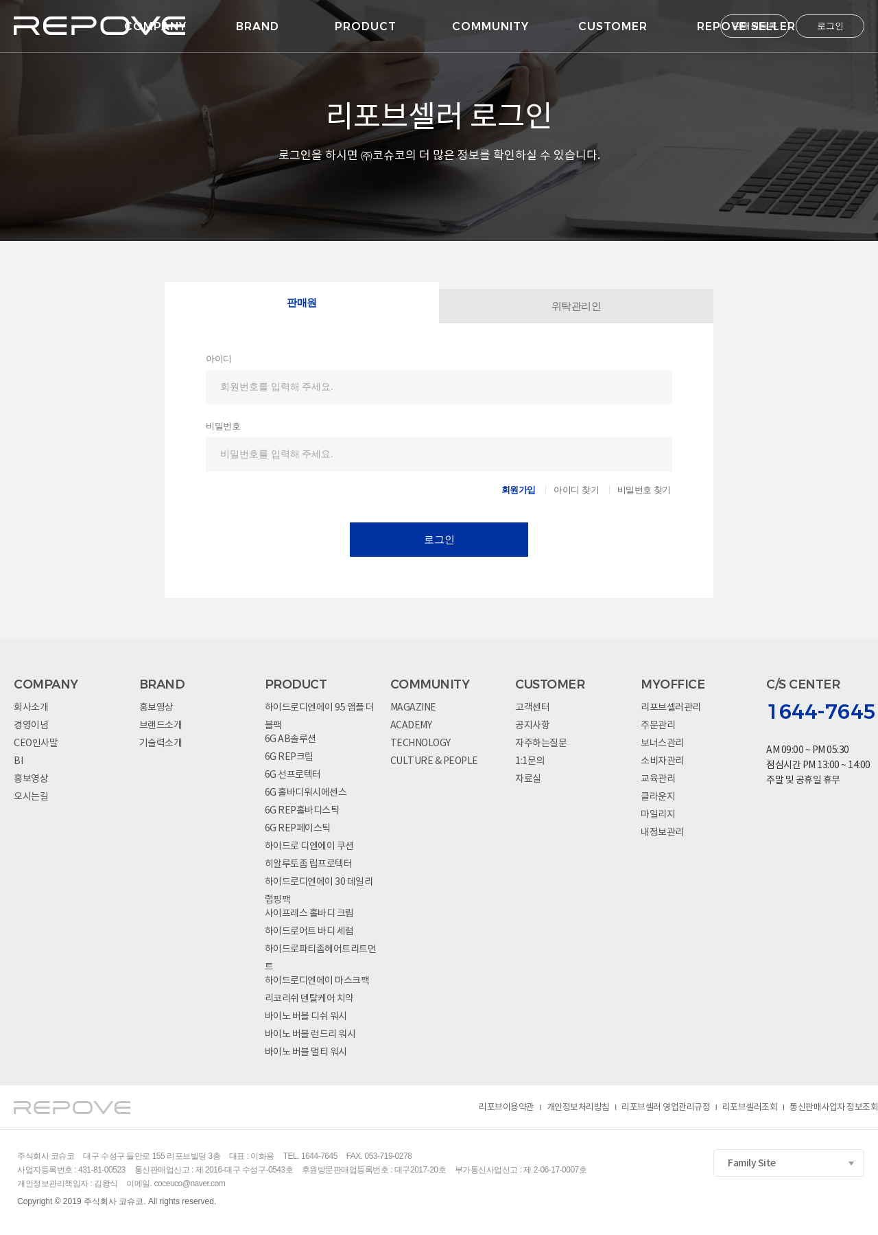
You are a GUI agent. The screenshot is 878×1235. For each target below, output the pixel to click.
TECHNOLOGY (420, 743)
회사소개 (31, 707)
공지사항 (532, 725)
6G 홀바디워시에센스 (306, 792)
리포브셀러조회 (750, 1108)
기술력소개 (160, 743)
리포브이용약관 (506, 1108)
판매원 (302, 302)
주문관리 (658, 725)
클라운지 (658, 797)
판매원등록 (755, 26)
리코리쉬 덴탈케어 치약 (309, 998)
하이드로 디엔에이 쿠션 (309, 846)
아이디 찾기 (576, 490)
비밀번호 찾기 (644, 490)
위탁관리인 (576, 306)
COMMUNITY (490, 26)
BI (18, 761)
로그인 (830, 26)
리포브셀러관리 (671, 707)
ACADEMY (411, 725)
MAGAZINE (413, 707)
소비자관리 (662, 761)
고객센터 (532, 707)
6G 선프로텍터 (293, 775)
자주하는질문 (541, 743)
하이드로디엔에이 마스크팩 (317, 981)
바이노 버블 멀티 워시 (306, 1052)
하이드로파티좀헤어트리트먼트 (321, 951)
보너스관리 (662, 743)
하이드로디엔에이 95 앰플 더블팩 (320, 709)
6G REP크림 (289, 757)
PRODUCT (365, 26)
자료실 (528, 779)
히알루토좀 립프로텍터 (309, 864)
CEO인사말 (36, 743)
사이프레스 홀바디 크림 (309, 913)
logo (99, 25)
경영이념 (31, 725)
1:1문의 (530, 761)
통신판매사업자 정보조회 (834, 1108)
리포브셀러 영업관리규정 (665, 1108)
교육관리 (658, 779)
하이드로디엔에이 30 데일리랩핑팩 (319, 884)
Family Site (752, 1163)
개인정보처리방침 (578, 1108)
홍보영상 (31, 779)
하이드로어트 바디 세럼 (309, 931)
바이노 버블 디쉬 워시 (306, 1016)
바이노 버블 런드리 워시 (310, 1034)
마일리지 (658, 814)
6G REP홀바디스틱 (302, 810)
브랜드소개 (160, 725)
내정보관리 (662, 832)
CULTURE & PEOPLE (434, 761)
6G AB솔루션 (290, 739)
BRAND (257, 26)
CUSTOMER (613, 26)
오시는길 (31, 797)
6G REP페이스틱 (298, 828)
